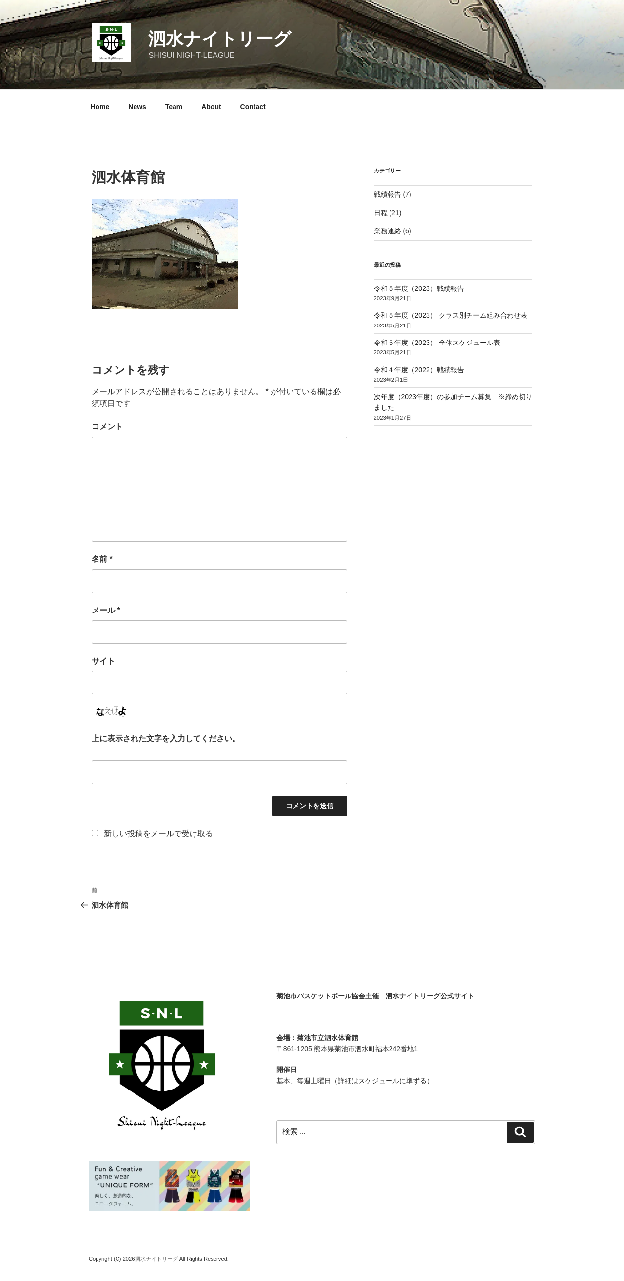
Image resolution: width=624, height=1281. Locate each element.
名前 (102, 559)
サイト (103, 661)
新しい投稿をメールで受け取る (158, 833)
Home (100, 107)
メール (106, 610)
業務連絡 (387, 231)
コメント (107, 426)
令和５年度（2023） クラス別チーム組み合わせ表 (450, 315)
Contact (253, 107)
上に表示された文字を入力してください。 (166, 738)
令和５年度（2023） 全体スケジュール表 (437, 342)
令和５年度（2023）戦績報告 (419, 288)
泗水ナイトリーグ (219, 39)
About (211, 107)
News (137, 107)
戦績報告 (387, 194)
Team (174, 107)
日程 (381, 213)
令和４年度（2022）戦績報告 (419, 370)
